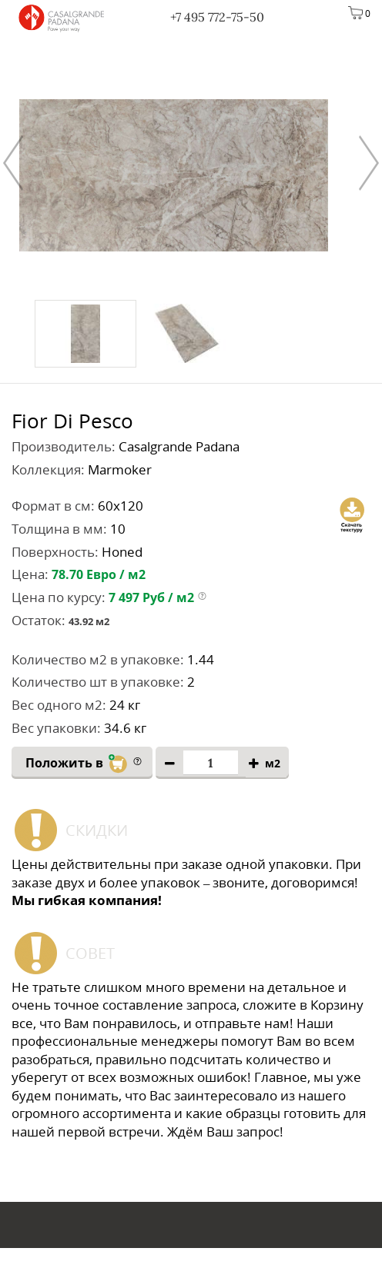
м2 (272, 764)
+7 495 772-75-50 (217, 17)
